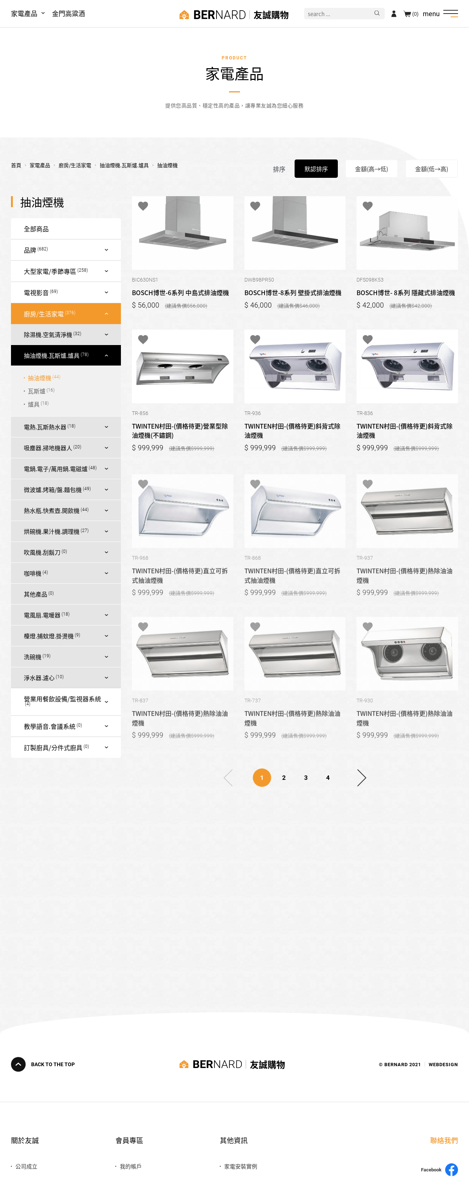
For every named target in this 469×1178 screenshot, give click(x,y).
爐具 (34, 404)
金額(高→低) (371, 168)
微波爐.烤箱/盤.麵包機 (53, 489)
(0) (415, 13)
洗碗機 (32, 656)
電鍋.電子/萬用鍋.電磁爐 (56, 468)
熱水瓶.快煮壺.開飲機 (52, 510)
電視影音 (36, 292)
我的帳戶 (131, 1166)
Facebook (439, 1169)
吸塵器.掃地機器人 (48, 447)
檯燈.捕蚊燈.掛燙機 (49, 635)
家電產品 (24, 13)
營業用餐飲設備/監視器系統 (62, 698)
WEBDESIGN (443, 1064)
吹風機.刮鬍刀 (42, 552)
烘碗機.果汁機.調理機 (52, 531)
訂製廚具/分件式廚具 (53, 747)
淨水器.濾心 (39, 677)
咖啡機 (32, 573)
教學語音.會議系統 (49, 726)
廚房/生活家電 (44, 313)
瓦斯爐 (36, 390)
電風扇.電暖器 (42, 614)
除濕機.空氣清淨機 (48, 334)
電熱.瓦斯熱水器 (45, 426)
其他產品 (35, 594)
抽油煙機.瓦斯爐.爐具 (52, 355)
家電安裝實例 (240, 1166)
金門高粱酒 (68, 13)
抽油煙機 (39, 377)
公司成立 (26, 1166)
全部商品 (36, 228)
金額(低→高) (431, 168)
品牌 (30, 249)
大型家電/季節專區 (50, 271)
